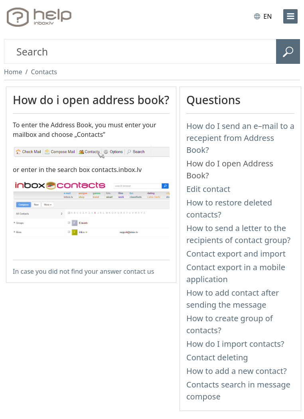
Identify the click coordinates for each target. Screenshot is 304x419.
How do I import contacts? (235, 343)
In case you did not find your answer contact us (83, 271)
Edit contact (208, 189)
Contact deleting (217, 357)
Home (13, 71)
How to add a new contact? (236, 371)
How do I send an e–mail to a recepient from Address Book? (240, 138)
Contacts (44, 71)
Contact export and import (236, 253)
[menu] (290, 16)
